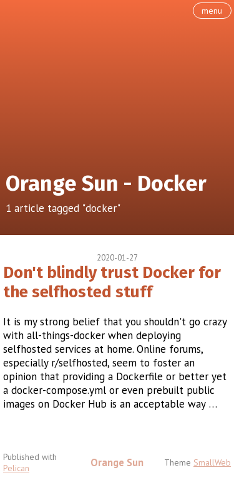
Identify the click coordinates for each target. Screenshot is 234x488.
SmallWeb (212, 462)
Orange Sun (117, 462)
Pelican (16, 468)
